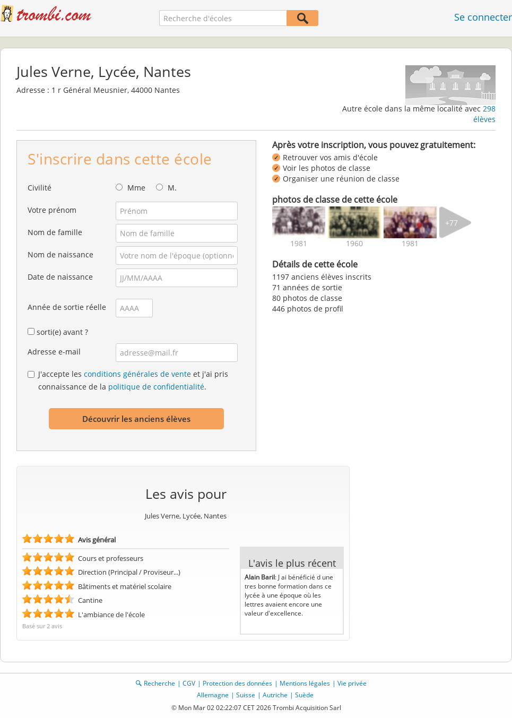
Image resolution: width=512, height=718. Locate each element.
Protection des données (237, 683)
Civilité (39, 188)
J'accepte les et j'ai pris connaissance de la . (133, 380)
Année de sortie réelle (67, 307)
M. (172, 188)
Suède (304, 694)
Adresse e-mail (54, 352)
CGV (189, 683)
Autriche (275, 694)
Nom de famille (55, 232)
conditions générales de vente (137, 374)
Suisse (245, 694)
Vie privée (352, 683)
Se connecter (483, 17)
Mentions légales (305, 683)
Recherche (159, 683)
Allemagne (213, 694)
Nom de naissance (60, 254)
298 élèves (484, 113)
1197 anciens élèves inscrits (321, 277)
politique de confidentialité (156, 387)
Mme (136, 188)
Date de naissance (60, 277)
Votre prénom (52, 210)
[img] (298, 222)
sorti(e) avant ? (62, 332)
